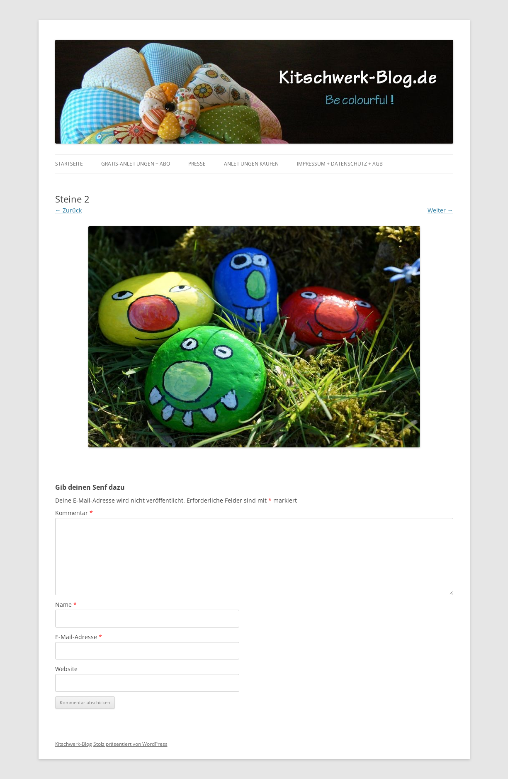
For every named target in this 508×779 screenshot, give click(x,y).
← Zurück (68, 210)
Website (66, 669)
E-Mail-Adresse (78, 637)
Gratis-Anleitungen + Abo (135, 163)
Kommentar (74, 513)
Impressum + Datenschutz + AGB (340, 163)
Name (66, 604)
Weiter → (440, 210)
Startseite (69, 163)
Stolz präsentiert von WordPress (130, 743)
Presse (197, 163)
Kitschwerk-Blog (73, 743)
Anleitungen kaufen (251, 163)
